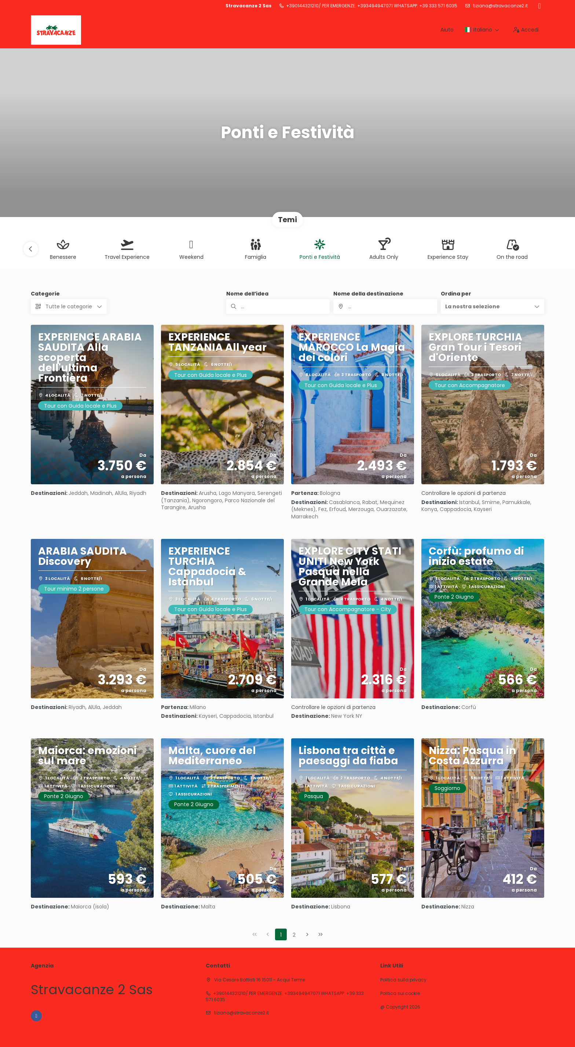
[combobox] (385, 306)
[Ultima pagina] (320, 934)
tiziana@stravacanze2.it (500, 6)
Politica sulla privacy (403, 980)
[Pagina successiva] (307, 934)
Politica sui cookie (400, 993)
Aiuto (447, 29)
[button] (30, 249)
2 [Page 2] (294, 934)
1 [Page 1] (281, 934)
